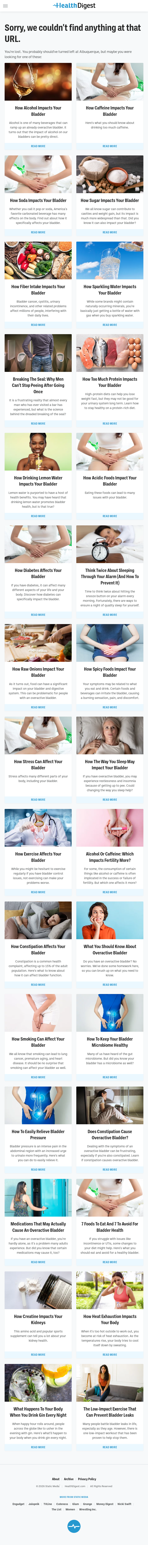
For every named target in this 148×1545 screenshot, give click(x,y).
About (56, 1479)
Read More (38, 146)
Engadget (18, 1504)
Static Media (52, 1486)
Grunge (87, 1504)
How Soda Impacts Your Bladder (38, 200)
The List (56, 1509)
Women (70, 1509)
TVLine (48, 1504)
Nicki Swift (124, 1504)
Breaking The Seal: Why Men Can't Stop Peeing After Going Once (38, 385)
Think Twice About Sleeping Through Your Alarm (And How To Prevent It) (110, 577)
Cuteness (62, 1504)
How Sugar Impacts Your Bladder (110, 200)
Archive (69, 1479)
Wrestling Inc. (88, 1509)
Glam (75, 1504)
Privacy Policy (87, 1479)
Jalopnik (34, 1504)
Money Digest (104, 1504)
